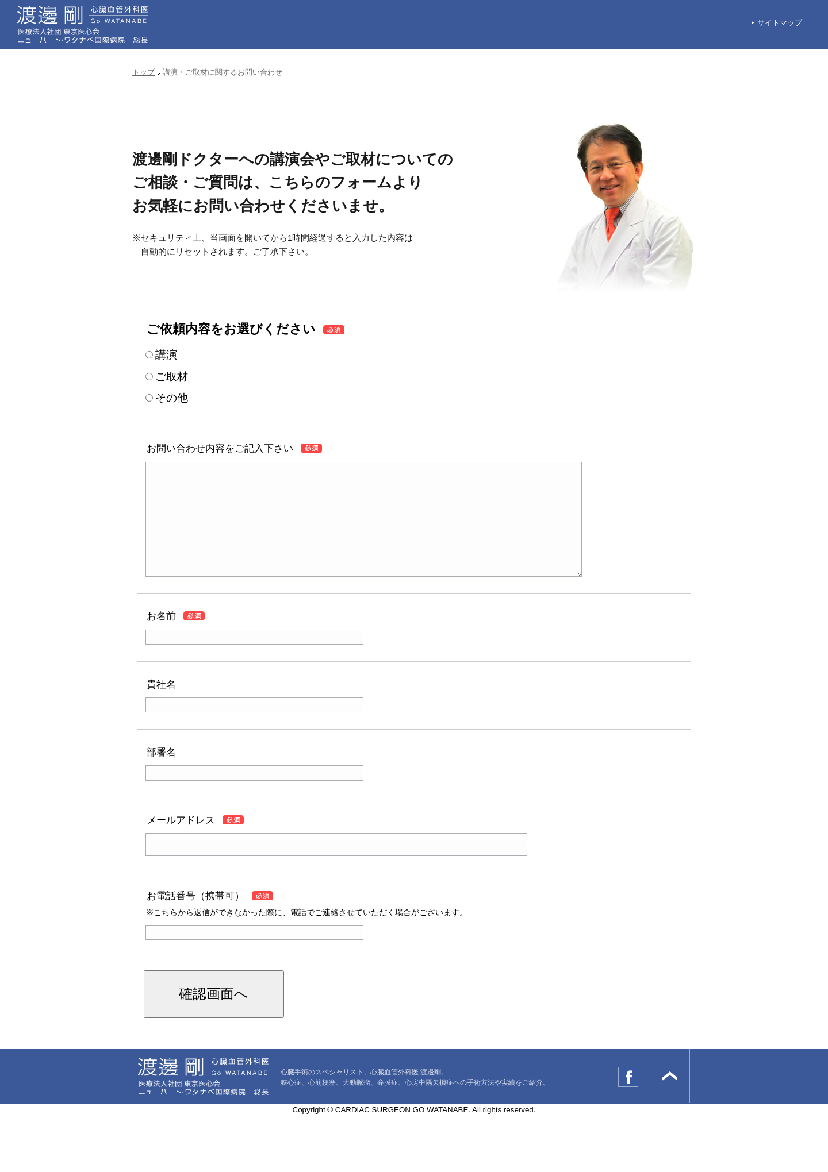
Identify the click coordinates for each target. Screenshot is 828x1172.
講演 (166, 355)
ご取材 (171, 377)
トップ (143, 72)
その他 (171, 398)
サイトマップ (779, 22)
